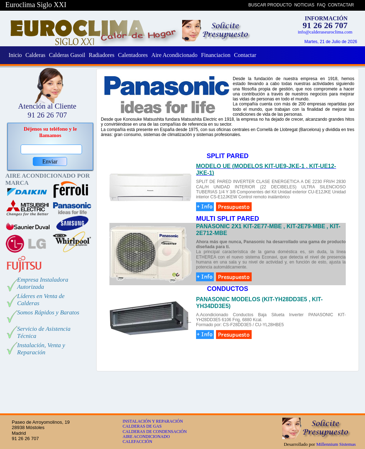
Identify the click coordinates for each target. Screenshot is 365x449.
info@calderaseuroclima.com (325, 32)
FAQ (321, 4)
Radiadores (101, 55)
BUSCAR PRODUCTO (270, 4)
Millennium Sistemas (336, 444)
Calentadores (133, 55)
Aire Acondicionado (174, 55)
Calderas (35, 55)
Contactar (245, 55)
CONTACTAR (341, 4)
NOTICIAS (304, 4)
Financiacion (216, 55)
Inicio (15, 55)
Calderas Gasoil (67, 55)
